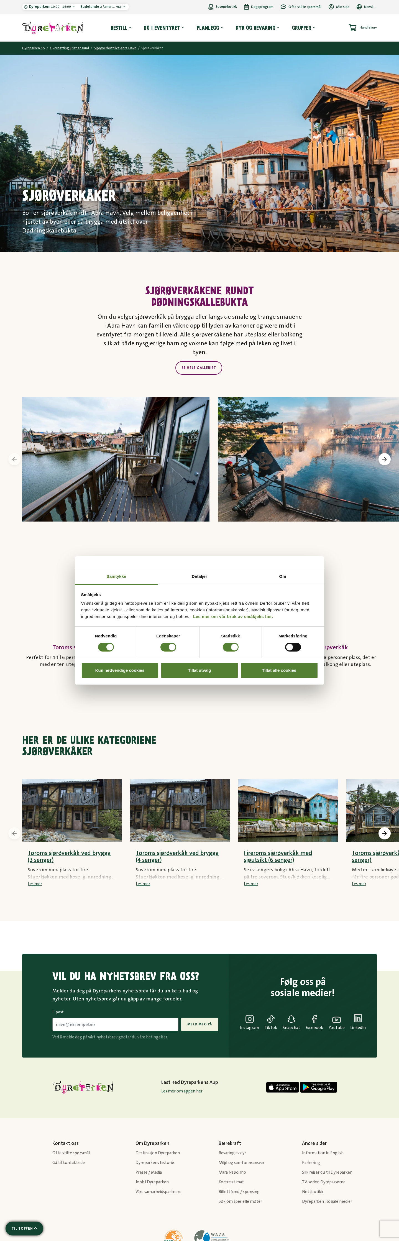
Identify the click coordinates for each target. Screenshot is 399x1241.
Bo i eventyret (162, 27)
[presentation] (14, 459)
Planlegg (208, 27)
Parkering (311, 1162)
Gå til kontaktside (68, 1162)
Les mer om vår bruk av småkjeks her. (233, 616)
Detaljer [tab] (199, 576)
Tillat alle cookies (279, 670)
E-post (58, 1012)
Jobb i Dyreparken (152, 1182)
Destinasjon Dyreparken (157, 1153)
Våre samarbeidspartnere (158, 1191)
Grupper (301, 27)
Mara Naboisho (232, 1172)
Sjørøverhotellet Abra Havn (115, 48)
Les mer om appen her (182, 1091)
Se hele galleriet (198, 368)
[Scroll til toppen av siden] (24, 1228)
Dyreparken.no (33, 48)
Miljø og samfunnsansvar (241, 1162)
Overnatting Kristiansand (69, 48)
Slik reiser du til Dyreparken (327, 1172)
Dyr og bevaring (255, 27)
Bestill (119, 27)
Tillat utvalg (199, 670)
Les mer (35, 884)
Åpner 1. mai (101, 6)
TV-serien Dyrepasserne (324, 1182)
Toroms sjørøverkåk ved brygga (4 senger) (177, 857)
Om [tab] (282, 576)
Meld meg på (199, 1024)
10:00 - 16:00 (50, 6)
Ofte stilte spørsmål (71, 1153)
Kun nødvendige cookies (120, 670)
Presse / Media (148, 1172)
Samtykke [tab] (116, 576)
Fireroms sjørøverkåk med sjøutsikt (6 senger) (278, 857)
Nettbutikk (312, 1191)
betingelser (156, 1037)
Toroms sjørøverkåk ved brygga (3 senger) (69, 857)
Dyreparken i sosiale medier (327, 1201)
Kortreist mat (231, 1182)
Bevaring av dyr (232, 1153)
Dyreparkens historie (154, 1162)
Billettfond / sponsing (239, 1191)
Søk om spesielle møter (240, 1201)
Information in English (323, 1153)
